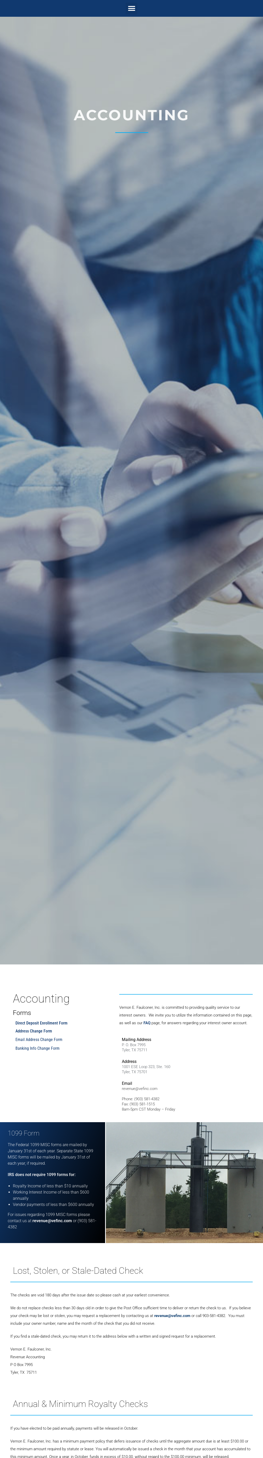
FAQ (146, 1023)
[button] (131, 8)
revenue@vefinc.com (139, 1088)
